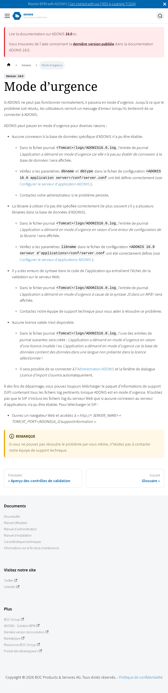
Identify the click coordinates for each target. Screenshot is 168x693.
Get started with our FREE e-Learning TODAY (103, 4)
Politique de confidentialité (141, 677)
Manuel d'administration (20, 529)
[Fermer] (164, 4)
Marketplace (14, 638)
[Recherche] (160, 16)
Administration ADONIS (95, 368)
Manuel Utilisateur (15, 523)
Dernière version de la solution (26, 632)
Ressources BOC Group (22, 645)
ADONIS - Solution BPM (22, 626)
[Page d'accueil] (8, 65)
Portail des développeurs (23, 651)
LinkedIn (11, 587)
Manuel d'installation (18, 535)
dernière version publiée (93, 43)
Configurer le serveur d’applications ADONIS (55, 259)
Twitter (10, 580)
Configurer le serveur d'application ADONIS (55, 183)
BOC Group (14, 619)
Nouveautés (12, 516)
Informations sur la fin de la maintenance (31, 548)
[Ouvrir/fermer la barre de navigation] (7, 16)
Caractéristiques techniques (22, 542)
